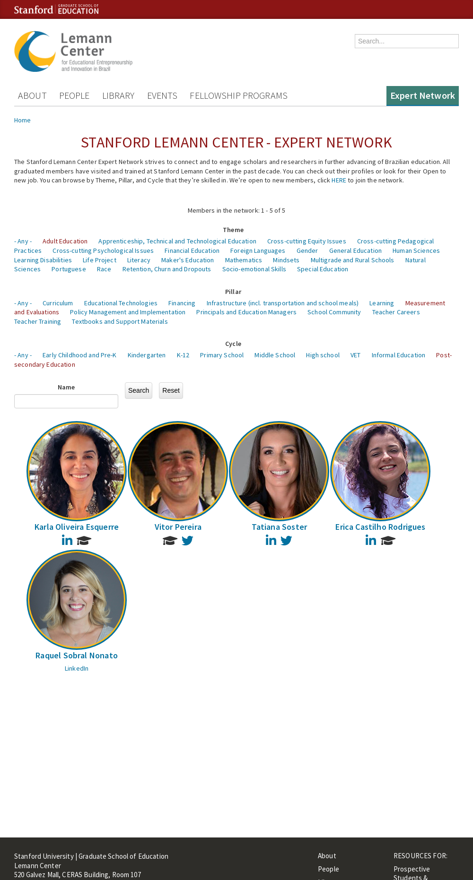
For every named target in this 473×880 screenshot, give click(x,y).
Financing (181, 303)
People (74, 95)
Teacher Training (37, 321)
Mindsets (286, 260)
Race (104, 269)
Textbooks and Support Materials (119, 321)
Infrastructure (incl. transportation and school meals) (283, 303)
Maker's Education (187, 260)
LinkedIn (76, 668)
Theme (233, 229)
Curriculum (58, 303)
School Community (334, 312)
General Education (355, 250)
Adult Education (65, 241)
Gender (307, 250)
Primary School (222, 355)
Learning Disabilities (43, 260)
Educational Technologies (121, 303)
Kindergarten (147, 355)
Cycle (233, 343)
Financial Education (192, 250)
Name (66, 387)
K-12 (183, 355)
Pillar (233, 291)
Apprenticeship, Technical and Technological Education (177, 241)
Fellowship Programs (239, 95)
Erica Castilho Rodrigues (380, 526)
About (32, 95)
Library (118, 95)
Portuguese (69, 269)
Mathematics (244, 260)
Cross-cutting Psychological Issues (103, 250)
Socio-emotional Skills (254, 269)
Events (162, 95)
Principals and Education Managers (246, 312)
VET (355, 355)
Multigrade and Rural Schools (352, 260)
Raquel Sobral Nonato (76, 655)
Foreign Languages (257, 250)
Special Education (322, 269)
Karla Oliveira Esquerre (77, 526)
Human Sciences (416, 250)
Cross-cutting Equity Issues (306, 241)
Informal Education (399, 355)
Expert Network (422, 95)
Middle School (274, 355)
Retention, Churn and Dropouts (167, 269)
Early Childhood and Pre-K (80, 355)
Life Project (99, 260)
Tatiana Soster (279, 526)
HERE (339, 180)
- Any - (23, 241)
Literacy (138, 260)
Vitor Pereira (178, 526)
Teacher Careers (396, 312)
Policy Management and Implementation (127, 312)
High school (323, 355)
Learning (381, 303)
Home (22, 120)
